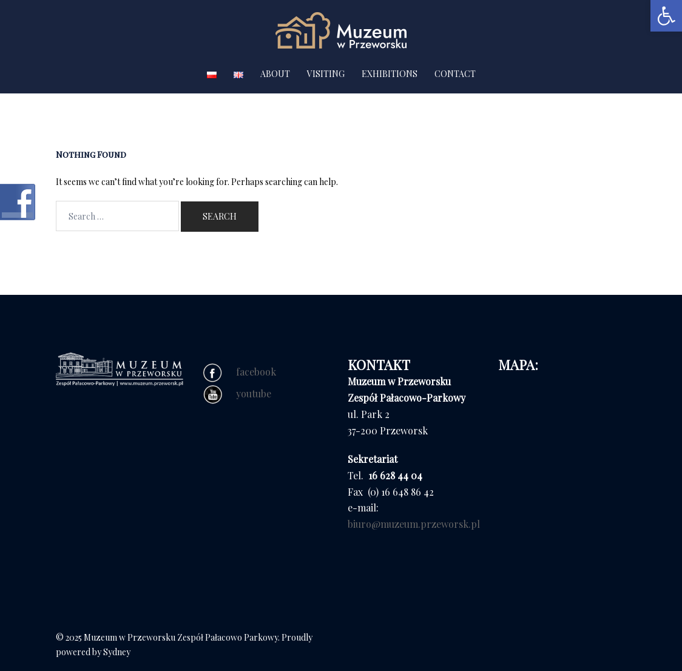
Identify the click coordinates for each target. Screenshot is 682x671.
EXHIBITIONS (389, 73)
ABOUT (275, 73)
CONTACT (455, 73)
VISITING (326, 73)
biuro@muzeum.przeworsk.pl (414, 524)
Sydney (116, 652)
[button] (666, 16)
